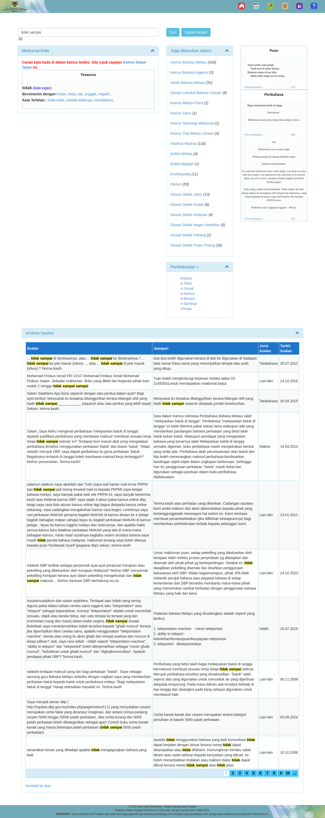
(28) (293, 134)
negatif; (104, 94)
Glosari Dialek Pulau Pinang (192, 245)
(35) (293, 87)
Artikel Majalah (182, 164)
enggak (90, 94)
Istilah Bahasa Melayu (187, 83)
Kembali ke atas (38, 786)
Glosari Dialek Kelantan (188, 215)
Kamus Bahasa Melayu (189, 62)
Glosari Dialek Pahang (188, 235)
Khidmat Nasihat (183, 144)
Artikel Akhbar (181, 154)
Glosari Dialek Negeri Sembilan (195, 225)
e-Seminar (189, 304)
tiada (72, 94)
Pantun (176, 184)
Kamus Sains (180, 113)
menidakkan (103, 100)
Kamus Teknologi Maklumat (192, 123)
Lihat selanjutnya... (254, 87)
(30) (293, 218)
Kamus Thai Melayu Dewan (192, 133)
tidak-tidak (56, 100)
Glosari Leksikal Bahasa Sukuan (196, 93)
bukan (61, 94)
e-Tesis (186, 283)
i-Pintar (186, 309)
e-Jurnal (187, 288)
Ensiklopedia (180, 174)
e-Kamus (188, 293)
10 (288, 773)
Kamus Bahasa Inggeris (189, 72)
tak (80, 94)
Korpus (186, 278)
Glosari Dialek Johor (186, 194)
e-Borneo (188, 299)
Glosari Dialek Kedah (187, 205)
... (294, 773)
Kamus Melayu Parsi (186, 103)
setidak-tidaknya (79, 100)
